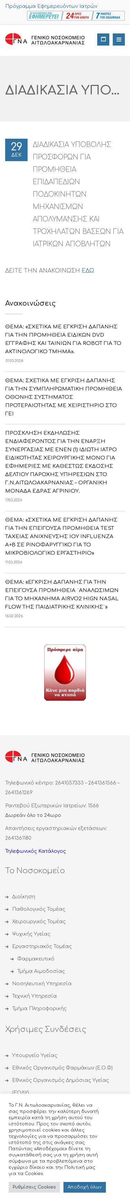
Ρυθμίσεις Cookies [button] (34, 1187)
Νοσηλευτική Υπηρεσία (42, 983)
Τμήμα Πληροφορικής (39, 1008)
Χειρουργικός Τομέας (39, 921)
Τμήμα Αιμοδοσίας (41, 971)
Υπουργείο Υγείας (34, 1055)
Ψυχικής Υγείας (31, 934)
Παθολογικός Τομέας (38, 909)
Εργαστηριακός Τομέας (42, 946)
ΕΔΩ (88, 271)
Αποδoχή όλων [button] (85, 1187)
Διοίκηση (23, 896)
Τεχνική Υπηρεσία (34, 996)
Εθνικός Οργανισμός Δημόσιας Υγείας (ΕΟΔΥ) (60, 1086)
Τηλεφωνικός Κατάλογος (35, 851)
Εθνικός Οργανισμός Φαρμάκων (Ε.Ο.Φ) (62, 1068)
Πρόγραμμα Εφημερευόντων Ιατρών (51, 6)
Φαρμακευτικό (35, 959)
